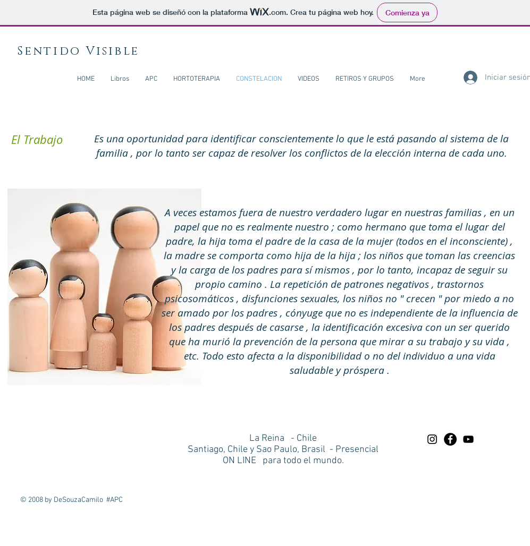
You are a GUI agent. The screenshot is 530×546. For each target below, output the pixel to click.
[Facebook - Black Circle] (450, 439)
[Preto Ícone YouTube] (468, 439)
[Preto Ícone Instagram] (432, 439)
